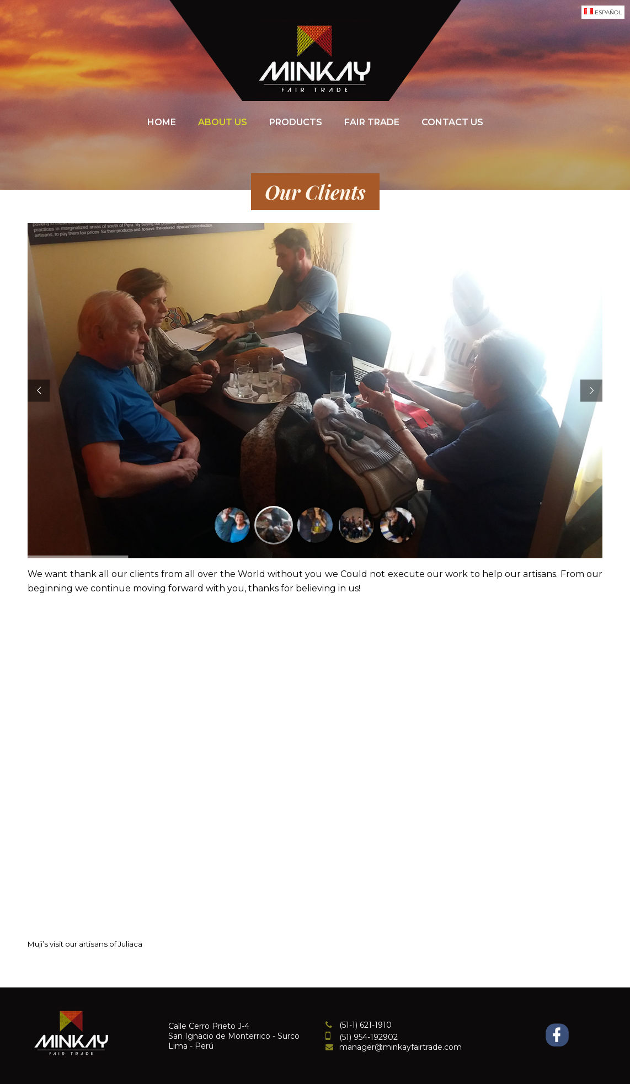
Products (295, 122)
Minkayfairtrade (315, 58)
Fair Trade (371, 122)
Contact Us (452, 122)
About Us (222, 122)
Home (161, 122)
